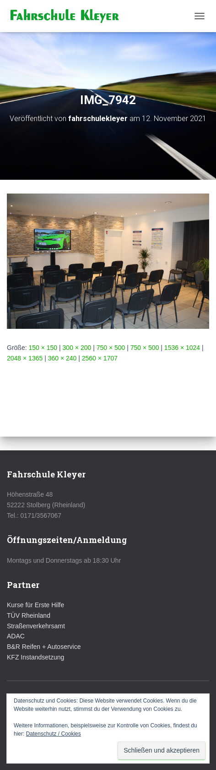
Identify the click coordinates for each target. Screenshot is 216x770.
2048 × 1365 (25, 358)
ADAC (16, 636)
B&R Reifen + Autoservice (44, 646)
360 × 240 (62, 358)
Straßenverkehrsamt (36, 626)
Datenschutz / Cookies (53, 734)
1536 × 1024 (182, 347)
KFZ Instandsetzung (35, 657)
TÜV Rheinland (28, 615)
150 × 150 (42, 347)
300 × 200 (77, 347)
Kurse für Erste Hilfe (35, 605)
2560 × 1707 (100, 358)
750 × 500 (111, 347)
